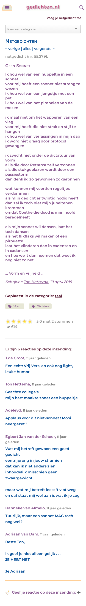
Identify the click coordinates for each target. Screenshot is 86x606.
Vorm (15, 306)
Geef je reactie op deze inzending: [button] (40, 592)
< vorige (12, 48)
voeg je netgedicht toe (64, 18)
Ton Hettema (36, 282)
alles (27, 48)
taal (58, 296)
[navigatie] (7, 8)
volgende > (44, 48)
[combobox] (40, 29)
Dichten (40, 306)
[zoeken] (81, 7)
